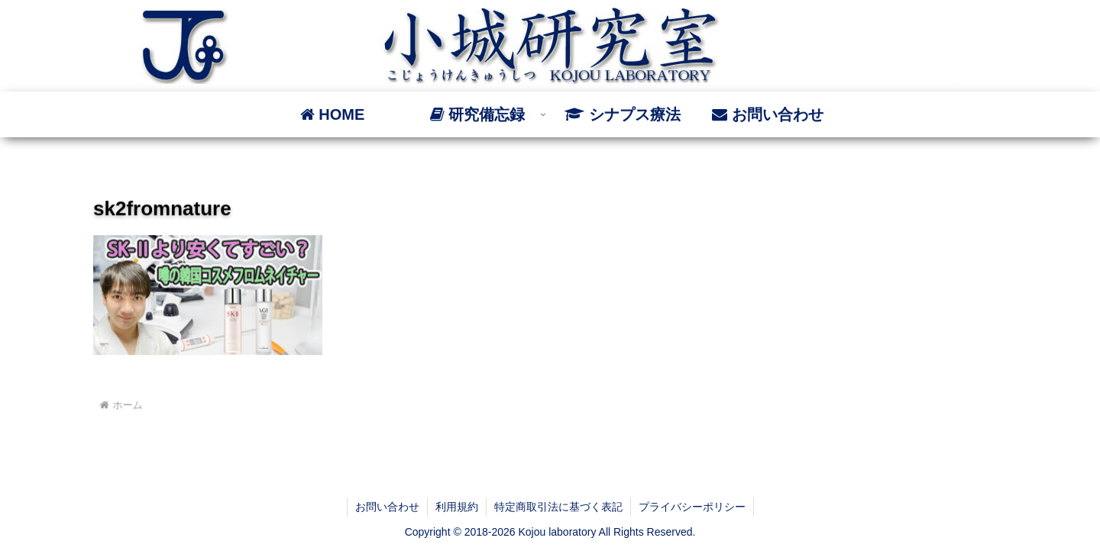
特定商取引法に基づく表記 (558, 507)
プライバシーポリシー (692, 507)
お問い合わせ (387, 507)
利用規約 (456, 507)
